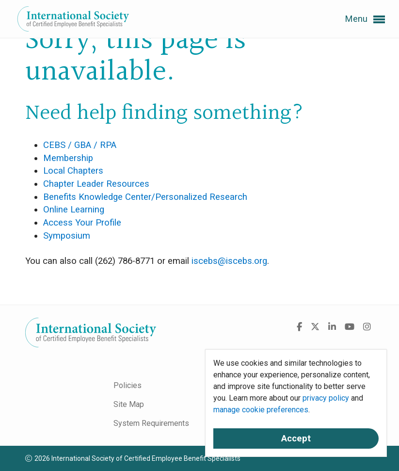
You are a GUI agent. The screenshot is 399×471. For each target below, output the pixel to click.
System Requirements (151, 423)
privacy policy (326, 398)
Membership (68, 158)
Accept (296, 438)
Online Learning (73, 209)
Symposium (66, 235)
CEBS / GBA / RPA (79, 145)
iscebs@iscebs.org (229, 261)
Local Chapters (73, 170)
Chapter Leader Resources (96, 184)
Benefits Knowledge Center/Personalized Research (145, 197)
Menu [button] (365, 19)
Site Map (128, 404)
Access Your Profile (82, 222)
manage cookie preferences (260, 409)
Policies (127, 385)
